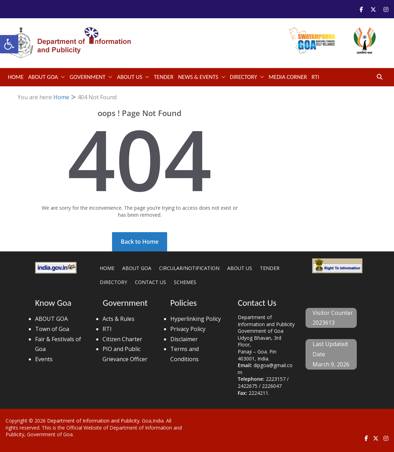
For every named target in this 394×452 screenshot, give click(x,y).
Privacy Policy (187, 329)
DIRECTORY (243, 77)
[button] (9, 44)
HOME (107, 268)
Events (44, 359)
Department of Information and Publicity (93, 420)
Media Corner (288, 77)
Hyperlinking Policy (195, 319)
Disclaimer (184, 339)
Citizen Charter (122, 339)
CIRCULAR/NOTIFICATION (189, 268)
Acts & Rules (118, 319)
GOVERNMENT (87, 77)
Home (16, 77)
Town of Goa (52, 329)
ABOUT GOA (43, 77)
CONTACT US (150, 282)
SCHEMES (185, 282)
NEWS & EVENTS (198, 77)
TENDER (163, 77)
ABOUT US (129, 77)
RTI (315, 77)
